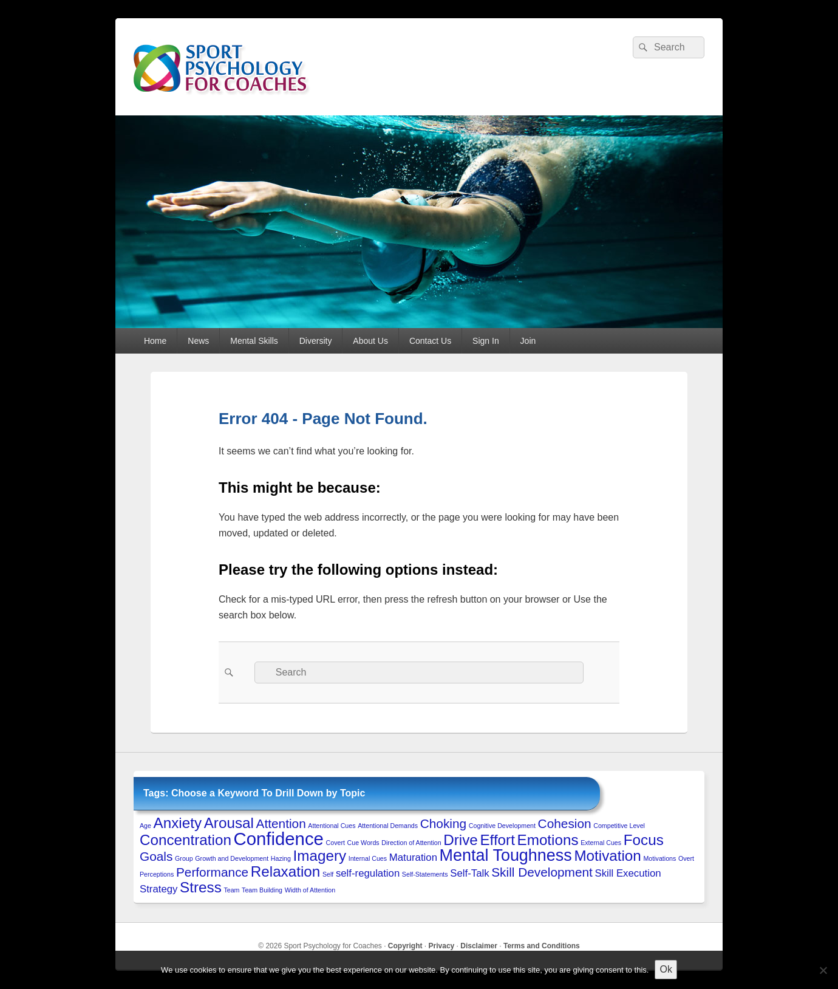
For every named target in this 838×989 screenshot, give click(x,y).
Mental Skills (254, 341)
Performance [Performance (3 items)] (212, 872)
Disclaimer (478, 946)
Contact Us (430, 341)
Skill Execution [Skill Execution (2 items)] (628, 873)
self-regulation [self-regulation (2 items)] (368, 873)
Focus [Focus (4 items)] (644, 840)
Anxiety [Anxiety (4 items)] (178, 823)
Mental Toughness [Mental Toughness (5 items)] (506, 855)
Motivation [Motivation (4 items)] (607, 855)
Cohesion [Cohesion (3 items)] (564, 823)
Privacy (442, 946)
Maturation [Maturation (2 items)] (413, 857)
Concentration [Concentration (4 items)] (185, 840)
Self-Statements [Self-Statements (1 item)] (425, 874)
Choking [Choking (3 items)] (443, 823)
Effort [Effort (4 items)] (497, 840)
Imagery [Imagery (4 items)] (320, 855)
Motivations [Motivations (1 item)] (659, 858)
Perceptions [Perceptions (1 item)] (157, 874)
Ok (665, 969)
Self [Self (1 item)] (327, 874)
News (198, 341)
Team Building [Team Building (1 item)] (262, 890)
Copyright (405, 946)
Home (155, 341)
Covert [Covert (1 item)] (335, 842)
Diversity (315, 341)
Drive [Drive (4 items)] (460, 840)
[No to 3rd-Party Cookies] (823, 970)
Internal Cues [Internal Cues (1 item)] (368, 858)
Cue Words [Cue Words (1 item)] (363, 842)
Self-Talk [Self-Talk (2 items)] (469, 873)
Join (528, 341)
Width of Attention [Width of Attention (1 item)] (310, 890)
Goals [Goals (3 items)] (156, 856)
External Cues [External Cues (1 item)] (601, 842)
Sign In (485, 341)
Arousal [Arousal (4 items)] (229, 823)
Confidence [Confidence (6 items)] (279, 839)
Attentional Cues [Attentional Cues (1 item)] (331, 825)
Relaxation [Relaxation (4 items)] (286, 871)
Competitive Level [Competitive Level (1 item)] (619, 825)
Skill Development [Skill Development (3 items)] (542, 872)
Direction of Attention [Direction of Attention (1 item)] (411, 842)
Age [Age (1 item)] (145, 825)
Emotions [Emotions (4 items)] (548, 840)
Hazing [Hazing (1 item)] (281, 858)
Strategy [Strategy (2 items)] (158, 889)
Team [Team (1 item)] (231, 890)
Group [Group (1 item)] (184, 858)
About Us (370, 341)
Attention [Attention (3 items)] (281, 823)
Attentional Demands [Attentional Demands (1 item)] (388, 825)
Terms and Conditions (541, 946)
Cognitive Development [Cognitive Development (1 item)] (502, 825)
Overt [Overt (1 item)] (686, 858)
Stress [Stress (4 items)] (201, 887)
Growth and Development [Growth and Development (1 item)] (231, 858)
